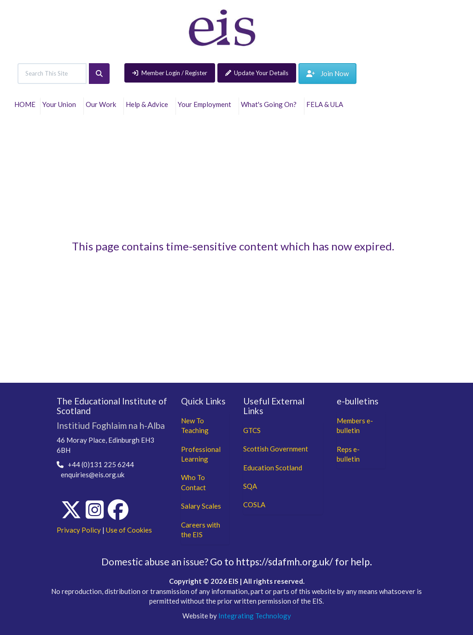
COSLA (254, 504)
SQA (250, 486)
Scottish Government (275, 449)
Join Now (327, 73)
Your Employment (206, 104)
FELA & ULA (326, 104)
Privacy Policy (79, 530)
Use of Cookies (129, 530)
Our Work (102, 104)
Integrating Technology (254, 615)
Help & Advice (148, 104)
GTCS (252, 430)
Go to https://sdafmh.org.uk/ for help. (291, 561)
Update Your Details (257, 73)
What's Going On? (270, 104)
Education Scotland (272, 467)
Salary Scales (201, 506)
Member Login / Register (169, 73)
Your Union (60, 104)
